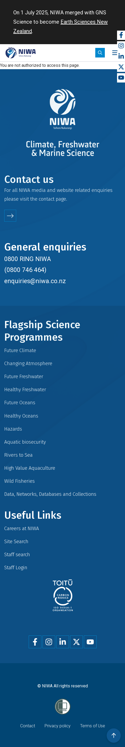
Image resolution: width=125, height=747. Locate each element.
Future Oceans (19, 402)
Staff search (17, 554)
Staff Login (15, 567)
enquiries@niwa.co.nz (35, 281)
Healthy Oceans (21, 416)
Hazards (13, 429)
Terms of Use (92, 725)
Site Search (16, 541)
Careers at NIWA (21, 528)
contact (46, 199)
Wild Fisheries (19, 481)
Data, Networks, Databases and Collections (50, 494)
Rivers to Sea (18, 455)
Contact (27, 725)
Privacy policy (58, 725)
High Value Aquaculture (29, 468)
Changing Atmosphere (28, 363)
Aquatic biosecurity (25, 442)
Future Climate (20, 350)
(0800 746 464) (25, 270)
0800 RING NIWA (27, 259)
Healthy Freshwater (25, 389)
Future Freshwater (23, 376)
